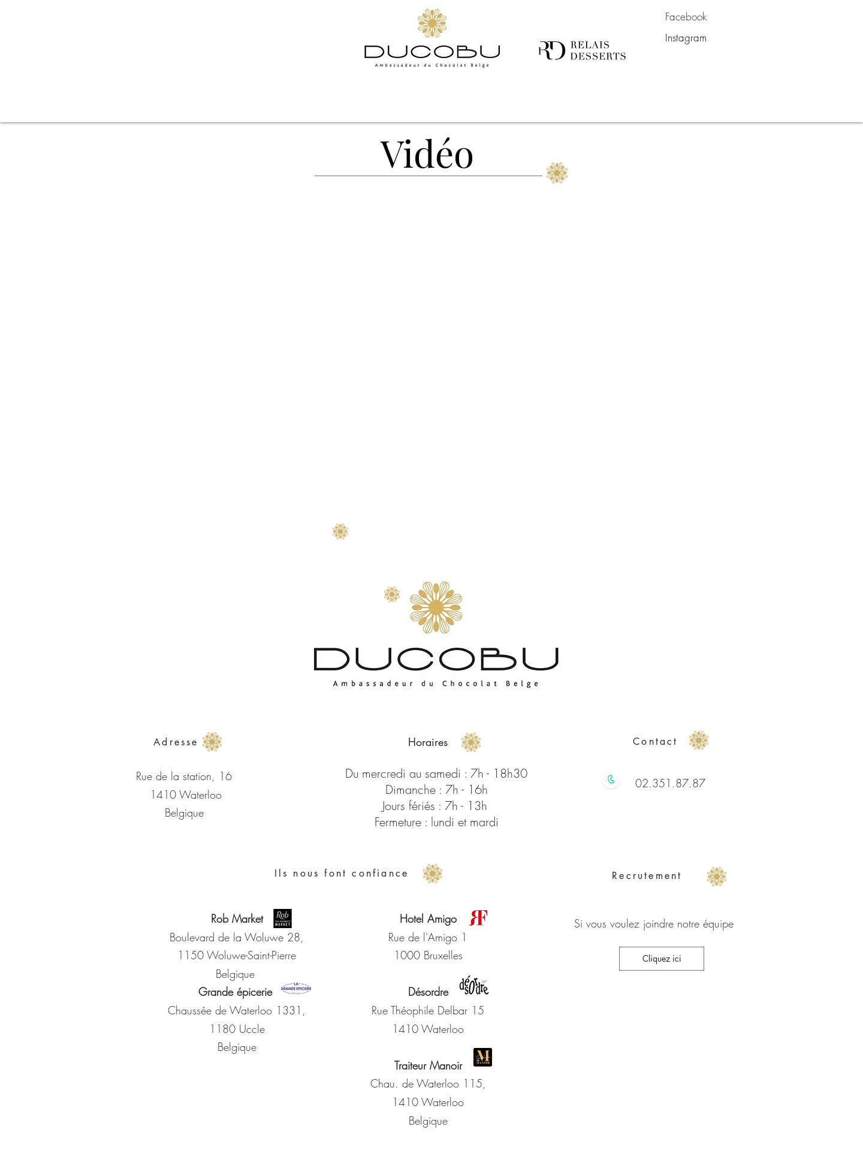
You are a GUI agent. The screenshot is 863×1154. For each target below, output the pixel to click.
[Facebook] (686, 16)
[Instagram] (686, 38)
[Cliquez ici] (661, 959)
